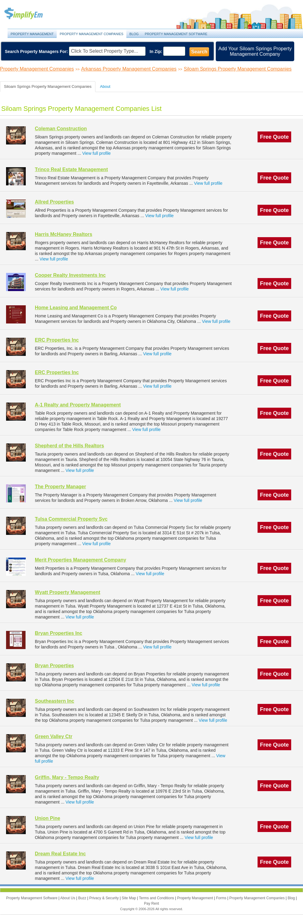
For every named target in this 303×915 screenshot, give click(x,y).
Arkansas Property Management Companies (129, 68)
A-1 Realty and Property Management (78, 404)
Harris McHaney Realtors (63, 234)
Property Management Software (176, 34)
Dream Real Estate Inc (60, 853)
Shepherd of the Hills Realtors (69, 445)
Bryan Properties (54, 665)
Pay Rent (151, 903)
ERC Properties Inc (57, 340)
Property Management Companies (91, 34)
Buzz (82, 898)
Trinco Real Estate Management (71, 169)
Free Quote (274, 137)
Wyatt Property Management (67, 592)
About (105, 86)
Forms (221, 898)
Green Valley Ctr (53, 736)
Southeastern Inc (54, 701)
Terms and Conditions (157, 898)
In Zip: (156, 51)
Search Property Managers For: (36, 51)
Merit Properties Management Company (80, 559)
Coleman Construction (61, 128)
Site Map (129, 898)
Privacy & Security (104, 898)
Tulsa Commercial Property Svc (71, 519)
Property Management (30, 14)
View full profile (96, 153)
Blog (134, 34)
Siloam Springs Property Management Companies (238, 68)
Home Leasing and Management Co (76, 307)
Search (199, 51)
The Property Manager (60, 486)
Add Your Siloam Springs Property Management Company (255, 51)
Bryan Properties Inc (58, 633)
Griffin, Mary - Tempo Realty (67, 777)
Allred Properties (54, 201)
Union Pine (47, 818)
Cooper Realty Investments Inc (70, 275)
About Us (68, 898)
